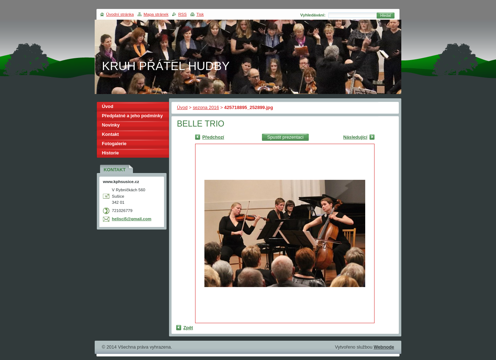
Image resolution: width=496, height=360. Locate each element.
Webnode (384, 347)
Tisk (200, 14)
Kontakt (110, 134)
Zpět (188, 327)
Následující (355, 137)
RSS (182, 14)
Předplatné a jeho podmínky (132, 115)
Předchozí (213, 137)
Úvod (182, 107)
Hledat (385, 16)
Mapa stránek (156, 14)
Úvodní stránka (120, 14)
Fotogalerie (114, 143)
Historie (110, 153)
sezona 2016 (206, 107)
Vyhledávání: (313, 15)
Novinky (111, 125)
